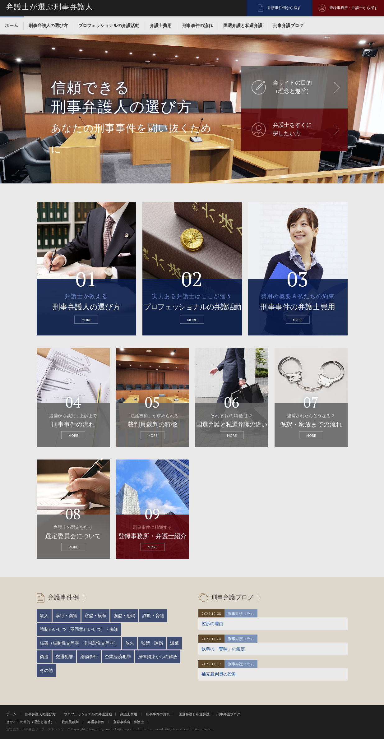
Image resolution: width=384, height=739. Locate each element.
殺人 (44, 615)
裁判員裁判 (70, 722)
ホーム (11, 25)
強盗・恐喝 (124, 615)
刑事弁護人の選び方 (48, 25)
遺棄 (174, 642)
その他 (46, 670)
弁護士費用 (161, 25)
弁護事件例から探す (284, 8)
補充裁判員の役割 (218, 674)
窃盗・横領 (95, 615)
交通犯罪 (64, 656)
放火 (129, 642)
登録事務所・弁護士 (128, 722)
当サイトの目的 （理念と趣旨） (292, 87)
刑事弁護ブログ (288, 25)
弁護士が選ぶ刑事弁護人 (49, 7)
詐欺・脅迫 (153, 615)
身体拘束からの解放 (157, 656)
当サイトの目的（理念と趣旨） (30, 722)
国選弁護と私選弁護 (242, 25)
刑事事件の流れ (197, 25)
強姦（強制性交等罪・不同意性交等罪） (79, 642)
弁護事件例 (63, 597)
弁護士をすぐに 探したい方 (292, 129)
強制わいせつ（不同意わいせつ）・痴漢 (79, 629)
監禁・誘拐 (152, 642)
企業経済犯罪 (118, 656)
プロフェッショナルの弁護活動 (108, 25)
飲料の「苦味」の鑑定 (223, 648)
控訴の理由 (212, 623)
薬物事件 (89, 656)
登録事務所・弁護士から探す (353, 8)
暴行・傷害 (66, 615)
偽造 (44, 656)
